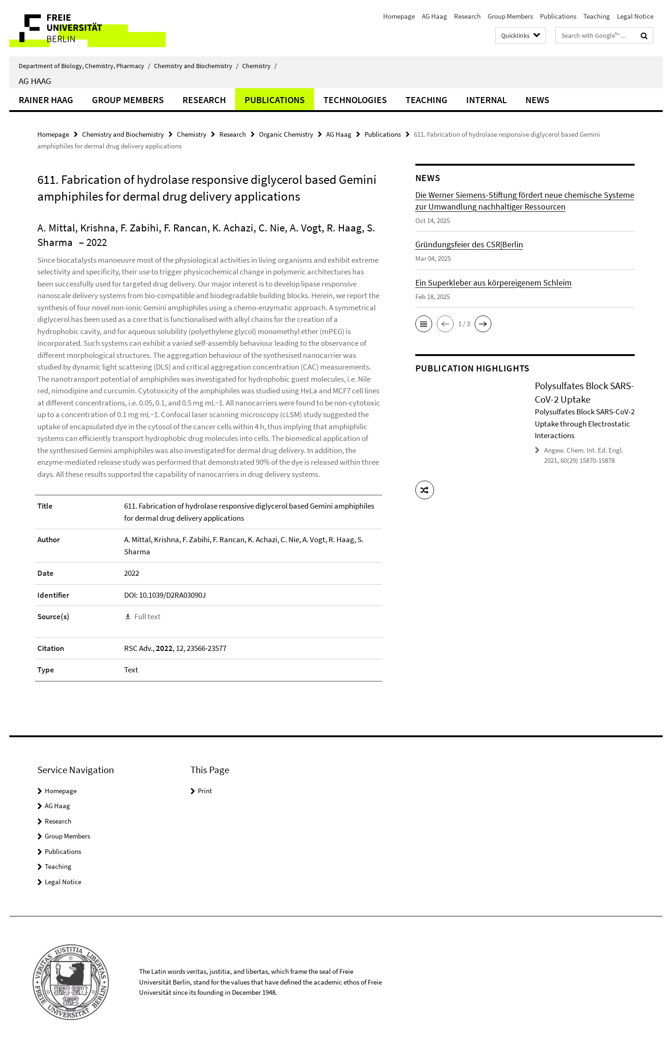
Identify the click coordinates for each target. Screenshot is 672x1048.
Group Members (510, 16)
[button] (423, 323)
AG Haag (434, 16)
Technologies (355, 99)
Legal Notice (635, 16)
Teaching (596, 16)
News (537, 99)
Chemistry (259, 66)
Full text (147, 616)
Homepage (399, 16)
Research (467, 16)
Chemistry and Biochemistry (196, 66)
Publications (558, 16)
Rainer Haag (46, 99)
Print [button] (205, 790)
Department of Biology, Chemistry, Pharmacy (84, 66)
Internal (486, 99)
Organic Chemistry (286, 134)
